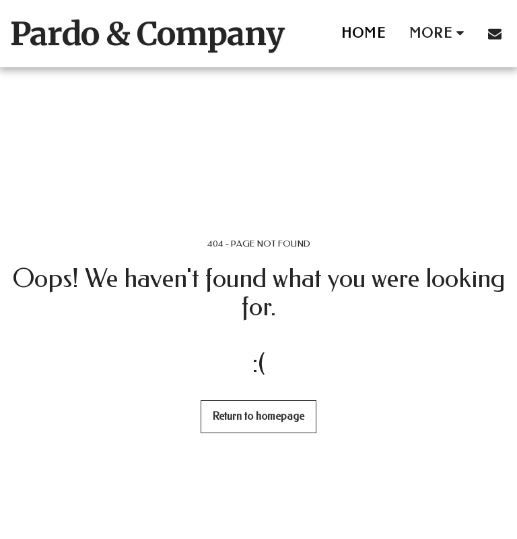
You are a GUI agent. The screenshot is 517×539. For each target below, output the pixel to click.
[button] (494, 33)
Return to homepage (258, 416)
